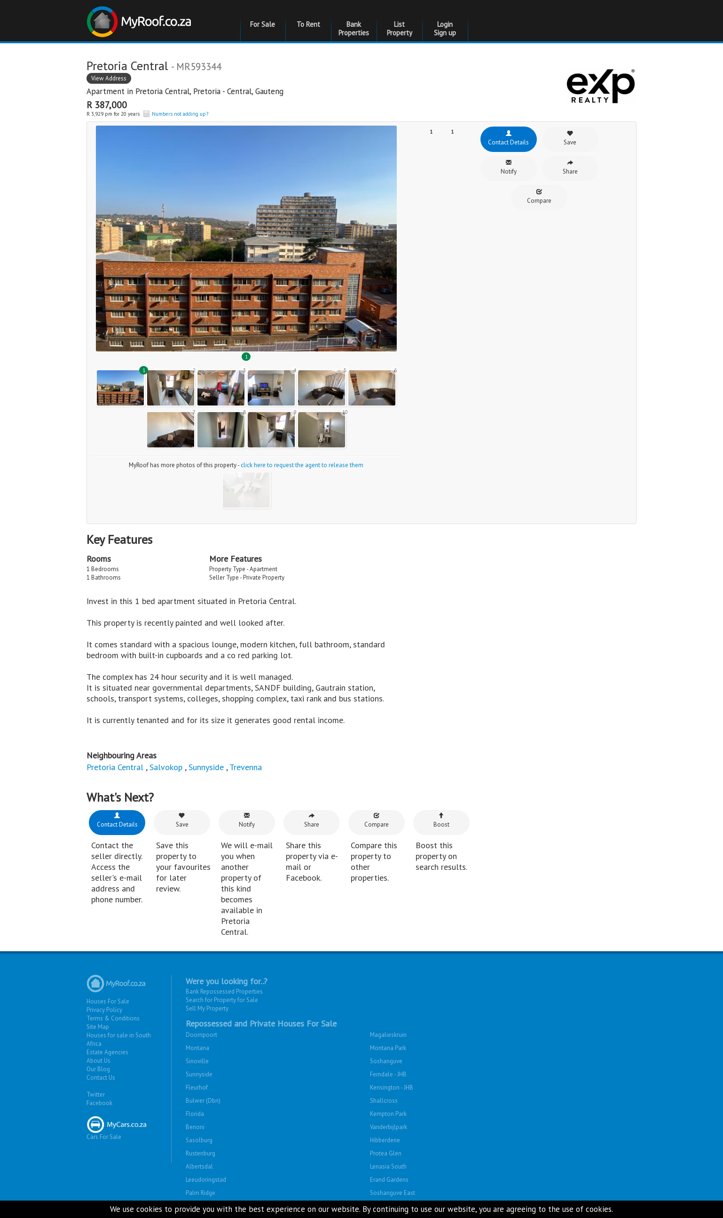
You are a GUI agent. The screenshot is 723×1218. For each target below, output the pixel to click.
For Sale (262, 24)
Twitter (95, 1095)
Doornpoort (201, 1035)
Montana (197, 1048)
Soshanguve (386, 1061)
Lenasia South (388, 1166)
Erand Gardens (389, 1180)
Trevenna (245, 767)
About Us (98, 1061)
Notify (509, 167)
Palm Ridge (200, 1193)
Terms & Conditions (113, 1018)
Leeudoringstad (206, 1180)
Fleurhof (197, 1087)
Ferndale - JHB (388, 1074)
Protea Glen (385, 1153)
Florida (195, 1114)
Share (570, 167)
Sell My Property (207, 1008)
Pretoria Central (162, 91)
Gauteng (269, 91)
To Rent (308, 24)
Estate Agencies (107, 1052)
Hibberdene (385, 1140)
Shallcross (384, 1101)
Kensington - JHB (391, 1087)
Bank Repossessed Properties (224, 991)
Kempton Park (388, 1114)
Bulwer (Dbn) (203, 1101)
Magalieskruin (388, 1035)
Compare (539, 196)
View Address (108, 78)
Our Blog (98, 1069)
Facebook (99, 1103)
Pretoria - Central (222, 91)
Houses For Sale (107, 1001)
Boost (441, 820)
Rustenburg (200, 1153)
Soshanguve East (392, 1193)
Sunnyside (206, 767)
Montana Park (388, 1048)
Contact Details (508, 138)
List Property (399, 28)
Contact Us (100, 1078)
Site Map (97, 1027)
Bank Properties (353, 28)
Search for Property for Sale (222, 1000)
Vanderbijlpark (388, 1127)
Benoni (195, 1127)
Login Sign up (445, 28)
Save (570, 138)
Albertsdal (199, 1166)
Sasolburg (199, 1140)
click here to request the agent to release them (302, 465)
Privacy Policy (104, 1010)
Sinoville (197, 1061)
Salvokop (165, 767)
